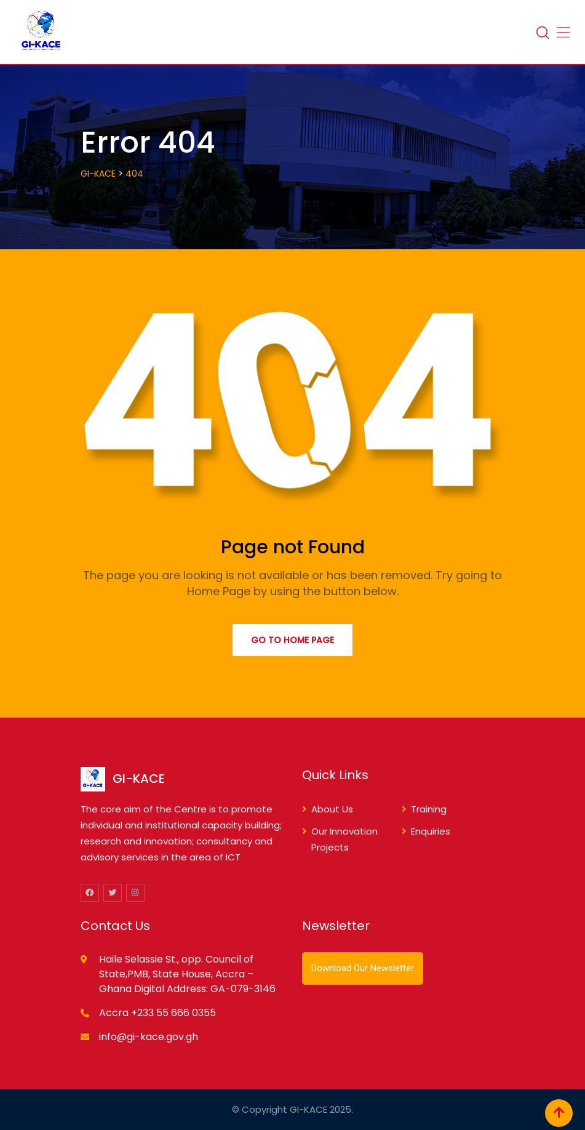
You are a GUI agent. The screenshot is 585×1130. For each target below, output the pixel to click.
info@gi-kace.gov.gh (148, 1037)
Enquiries (430, 831)
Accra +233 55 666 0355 (157, 1013)
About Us (332, 809)
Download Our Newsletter (362, 968)
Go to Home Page (292, 640)
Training (429, 809)
